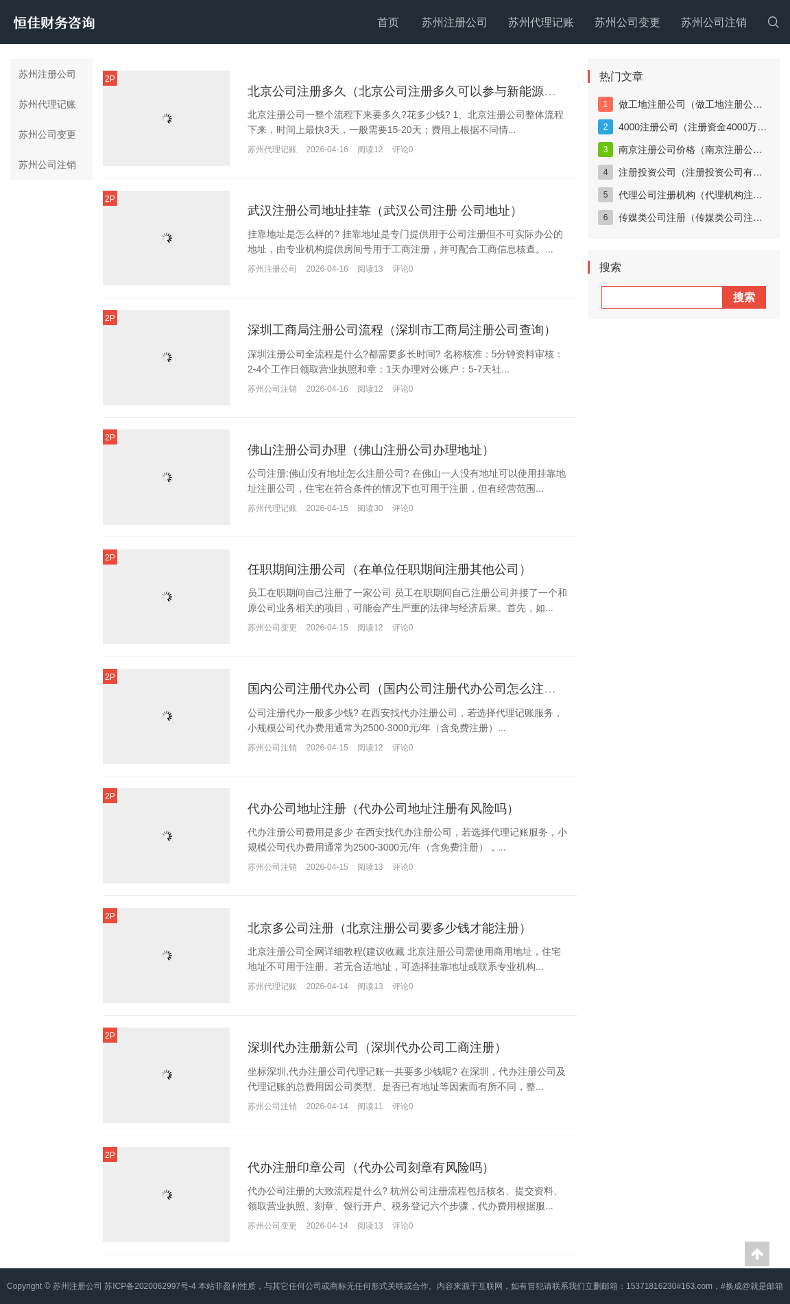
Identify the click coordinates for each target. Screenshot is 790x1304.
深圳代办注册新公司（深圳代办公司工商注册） (377, 1048)
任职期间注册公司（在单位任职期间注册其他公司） (389, 569)
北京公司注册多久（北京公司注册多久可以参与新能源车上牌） (420, 91)
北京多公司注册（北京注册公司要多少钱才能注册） (389, 929)
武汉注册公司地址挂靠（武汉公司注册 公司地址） (385, 210)
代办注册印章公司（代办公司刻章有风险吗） (371, 1167)
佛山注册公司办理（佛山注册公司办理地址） (371, 450)
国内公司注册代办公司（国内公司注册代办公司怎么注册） (408, 689)
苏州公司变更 (627, 22)
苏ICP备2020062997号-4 (149, 1286)
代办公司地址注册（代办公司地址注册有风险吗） (383, 809)
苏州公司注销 (714, 22)
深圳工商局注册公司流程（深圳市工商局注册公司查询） (402, 330)
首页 (388, 22)
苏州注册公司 (455, 22)
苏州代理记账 (541, 22)
